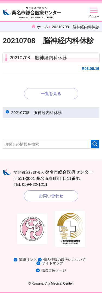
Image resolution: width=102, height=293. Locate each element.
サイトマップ (52, 263)
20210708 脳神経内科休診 (38, 57)
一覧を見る (51, 93)
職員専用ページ (53, 270)
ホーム (42, 27)
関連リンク (28, 259)
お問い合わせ (51, 195)
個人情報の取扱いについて (64, 259)
